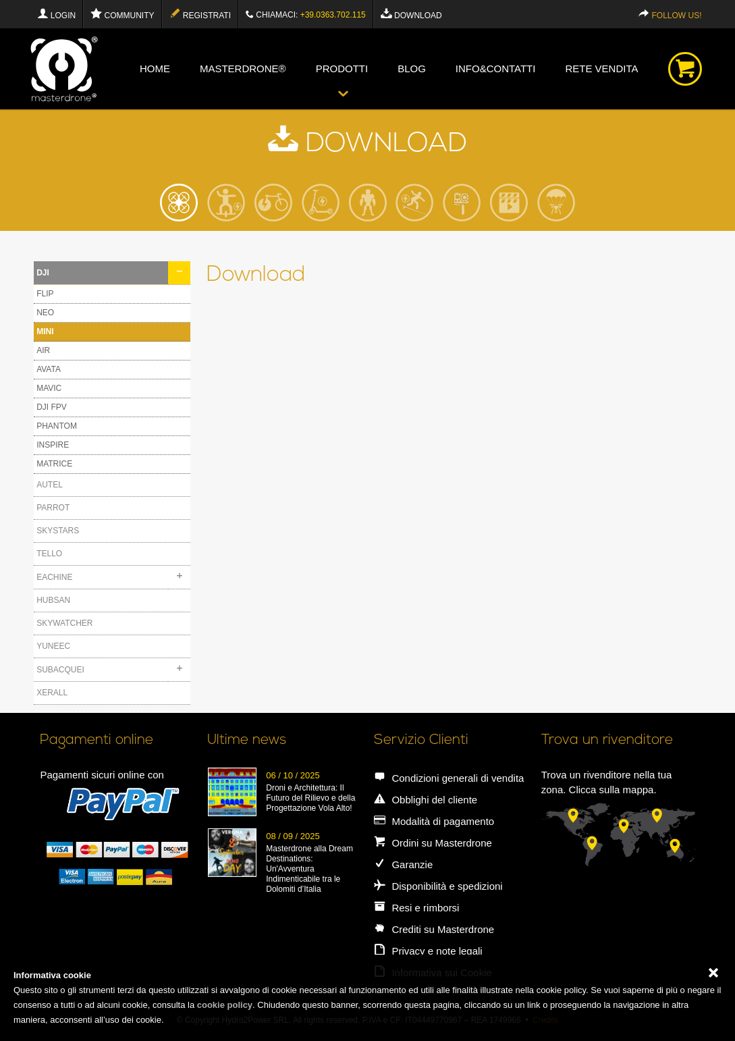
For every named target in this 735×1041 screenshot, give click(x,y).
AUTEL (49, 484)
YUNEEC (53, 646)
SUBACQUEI (60, 669)
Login (56, 13)
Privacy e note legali (428, 951)
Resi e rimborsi (416, 907)
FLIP (44, 293)
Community (122, 13)
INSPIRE (52, 445)
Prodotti (342, 68)
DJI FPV (51, 407)
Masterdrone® (243, 68)
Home (155, 68)
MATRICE (54, 464)
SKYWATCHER (64, 623)
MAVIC (48, 388)
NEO (45, 312)
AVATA (48, 369)
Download (411, 13)
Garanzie (403, 864)
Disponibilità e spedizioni (438, 886)
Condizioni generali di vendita (449, 778)
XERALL (51, 692)
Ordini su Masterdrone (433, 843)
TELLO (49, 553)
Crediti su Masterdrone (434, 929)
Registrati (200, 13)
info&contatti (496, 68)
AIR (43, 350)
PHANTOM (56, 426)
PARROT (53, 507)
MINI (44, 331)
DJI (42, 272)
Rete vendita (601, 68)
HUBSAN (53, 600)
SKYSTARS (57, 530)
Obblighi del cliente (425, 799)
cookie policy (224, 1005)
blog (412, 68)
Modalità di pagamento (434, 821)
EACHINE (54, 577)
